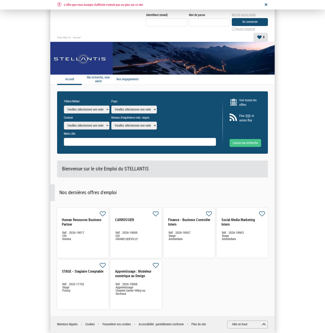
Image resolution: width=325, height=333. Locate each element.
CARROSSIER (124, 220)
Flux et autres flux (246, 118)
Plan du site (198, 324)
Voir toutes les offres (248, 102)
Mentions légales (67, 324)
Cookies (90, 324)
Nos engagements (127, 79)
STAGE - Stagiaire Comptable (82, 271)
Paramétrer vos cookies (116, 324)
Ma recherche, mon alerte (98, 79)
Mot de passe (197, 15)
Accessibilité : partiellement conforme (161, 324)
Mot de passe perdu (244, 15)
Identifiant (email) (157, 15)
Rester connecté (245, 29)
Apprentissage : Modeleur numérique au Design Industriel (133, 276)
